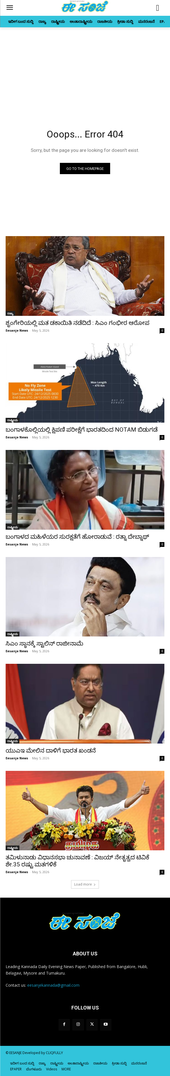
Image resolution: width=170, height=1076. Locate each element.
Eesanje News (17, 330)
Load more (85, 884)
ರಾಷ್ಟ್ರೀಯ (12, 420)
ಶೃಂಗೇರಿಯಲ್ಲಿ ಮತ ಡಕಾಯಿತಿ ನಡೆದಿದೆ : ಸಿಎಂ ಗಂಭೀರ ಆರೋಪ (77, 323)
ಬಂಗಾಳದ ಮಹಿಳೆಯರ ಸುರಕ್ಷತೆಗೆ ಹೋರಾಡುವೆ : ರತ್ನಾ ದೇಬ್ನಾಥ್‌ (77, 536)
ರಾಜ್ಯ (10, 313)
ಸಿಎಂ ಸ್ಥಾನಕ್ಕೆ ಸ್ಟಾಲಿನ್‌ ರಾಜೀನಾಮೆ (44, 643)
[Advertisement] (85, 69)
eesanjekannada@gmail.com (53, 985)
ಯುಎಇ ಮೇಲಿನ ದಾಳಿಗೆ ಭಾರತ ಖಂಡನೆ (51, 750)
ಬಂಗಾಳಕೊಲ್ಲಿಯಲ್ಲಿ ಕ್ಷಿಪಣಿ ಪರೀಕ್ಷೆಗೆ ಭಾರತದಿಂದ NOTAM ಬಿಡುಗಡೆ (82, 429)
